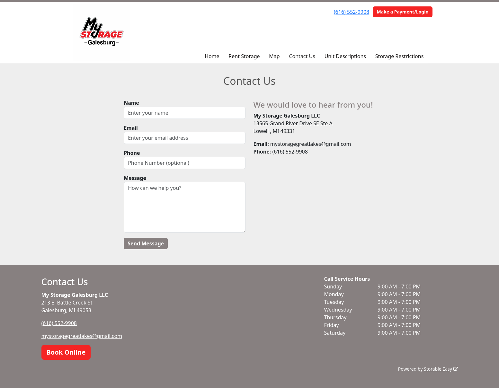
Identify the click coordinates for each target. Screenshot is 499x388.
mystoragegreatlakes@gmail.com (81, 336)
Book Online (66, 352)
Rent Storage (244, 56)
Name (131, 102)
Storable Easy (441, 369)
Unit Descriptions (345, 56)
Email (131, 127)
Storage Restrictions (399, 56)
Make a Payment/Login (402, 12)
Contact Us (302, 56)
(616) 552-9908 (351, 11)
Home (212, 56)
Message (135, 177)
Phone (132, 152)
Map (274, 56)
